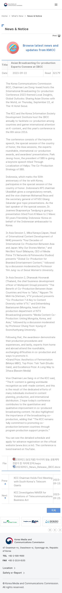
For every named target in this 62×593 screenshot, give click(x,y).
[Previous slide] (55, 530)
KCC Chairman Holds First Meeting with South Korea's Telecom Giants (33, 481)
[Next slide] (60, 530)
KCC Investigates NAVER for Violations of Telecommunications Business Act (33, 496)
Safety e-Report (14, 572)
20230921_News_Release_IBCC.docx (38, 467)
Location (9, 567)
